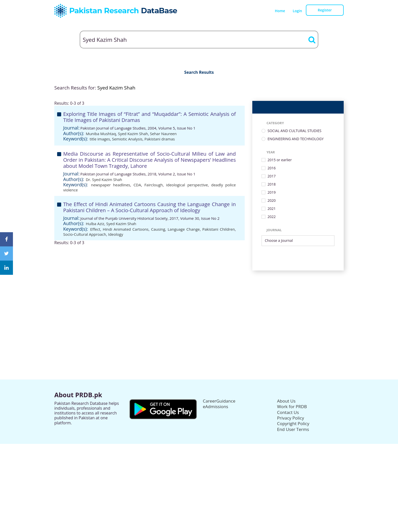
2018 (272, 184)
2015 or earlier (280, 160)
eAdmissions (215, 406)
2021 (272, 209)
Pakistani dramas (159, 138)
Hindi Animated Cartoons (126, 229)
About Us (286, 401)
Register (325, 10)
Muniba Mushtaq (101, 133)
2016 (272, 168)
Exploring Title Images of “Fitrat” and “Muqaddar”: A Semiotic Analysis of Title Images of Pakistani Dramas (149, 117)
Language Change (184, 229)
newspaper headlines (110, 184)
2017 (272, 176)
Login (297, 10)
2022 (272, 217)
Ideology (115, 234)
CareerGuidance (219, 401)
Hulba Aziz (95, 223)
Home (280, 10)
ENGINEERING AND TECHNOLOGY (296, 139)
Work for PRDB (292, 406)
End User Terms (293, 429)
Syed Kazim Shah (133, 133)
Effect (95, 229)
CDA (137, 184)
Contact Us (288, 412)
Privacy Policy (290, 418)
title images (100, 138)
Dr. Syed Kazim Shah (104, 179)
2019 (272, 192)
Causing (158, 229)
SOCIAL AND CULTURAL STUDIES (294, 131)
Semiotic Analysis (127, 138)
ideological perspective (187, 184)
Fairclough (153, 184)
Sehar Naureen (163, 133)
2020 (272, 200)
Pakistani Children (218, 229)
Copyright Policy (293, 423)
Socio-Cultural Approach (84, 234)
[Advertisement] (199, 305)
